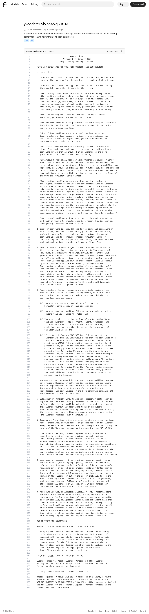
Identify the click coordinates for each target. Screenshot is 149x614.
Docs (24, 4)
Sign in (123, 4)
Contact (143, 611)
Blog (100, 611)
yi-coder (30, 23)
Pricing (34, 4)
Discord (123, 611)
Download (138, 4)
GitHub (114, 611)
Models (15, 4)
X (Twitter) (133, 611)
